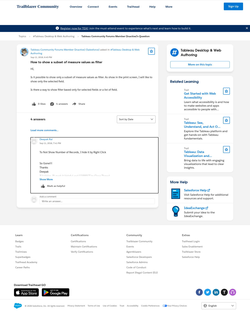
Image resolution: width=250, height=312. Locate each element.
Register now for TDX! (74, 28)
